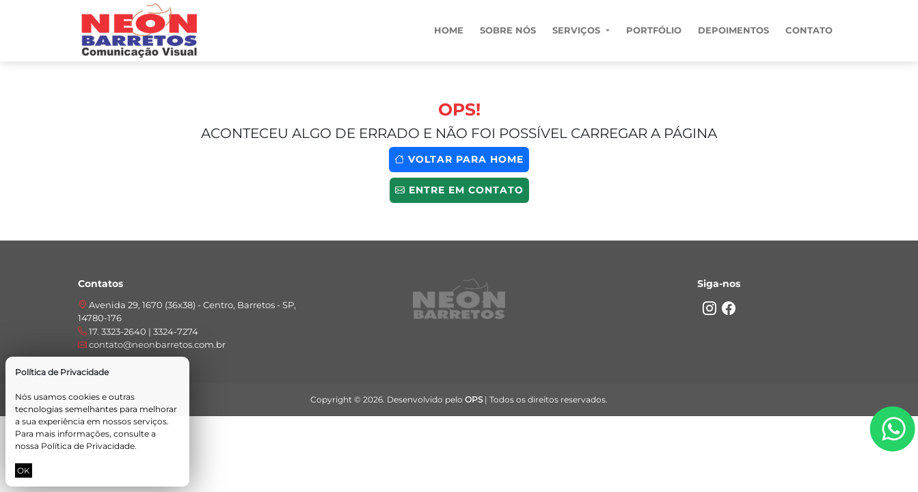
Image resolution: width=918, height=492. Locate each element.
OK (23, 470)
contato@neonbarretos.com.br (152, 344)
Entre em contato (459, 190)
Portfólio (653, 30)
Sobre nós (508, 30)
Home (448, 30)
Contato (809, 30)
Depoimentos (733, 30)
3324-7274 (175, 331)
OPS (474, 399)
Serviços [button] (577, 30)
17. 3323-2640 (118, 331)
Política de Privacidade (88, 446)
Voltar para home (459, 159)
